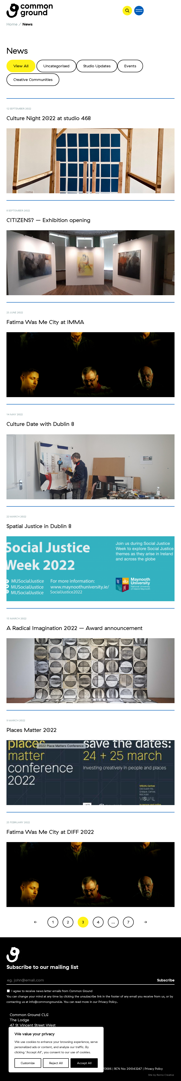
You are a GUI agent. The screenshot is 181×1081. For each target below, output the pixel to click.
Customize (28, 1063)
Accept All (84, 1063)
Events (130, 65)
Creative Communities (32, 79)
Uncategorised (56, 65)
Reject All (56, 1063)
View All (20, 65)
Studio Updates (96, 65)
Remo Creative (165, 1074)
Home (11, 24)
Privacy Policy (107, 1002)
